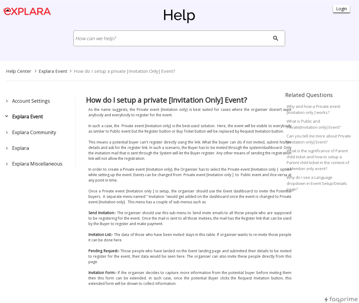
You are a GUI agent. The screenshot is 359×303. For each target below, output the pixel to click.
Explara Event (27, 116)
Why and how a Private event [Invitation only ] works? (313, 109)
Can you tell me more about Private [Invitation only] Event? (319, 139)
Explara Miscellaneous (37, 163)
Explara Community (34, 132)
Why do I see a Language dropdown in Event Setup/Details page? (317, 183)
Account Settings (31, 101)
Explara (20, 148)
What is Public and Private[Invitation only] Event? (314, 124)
